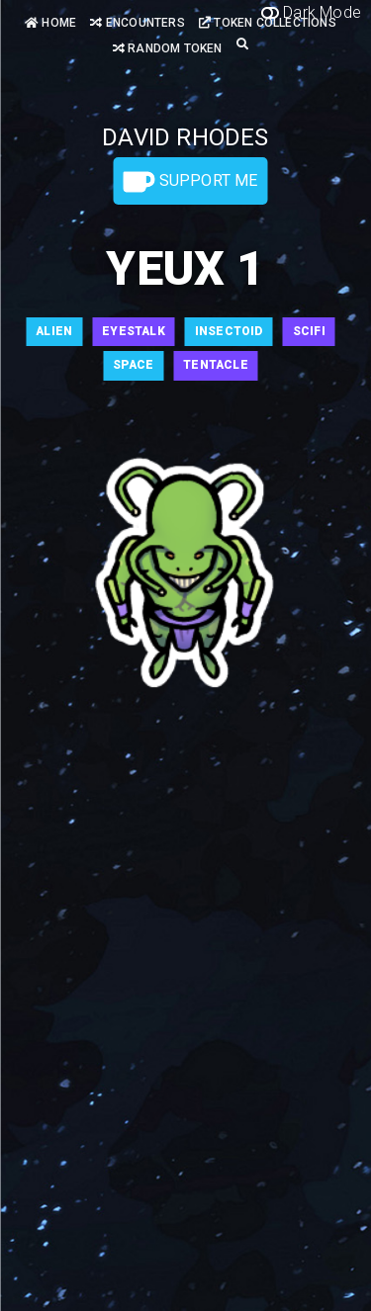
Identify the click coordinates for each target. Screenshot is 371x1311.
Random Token (168, 48)
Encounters (137, 23)
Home (50, 23)
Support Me (190, 182)
